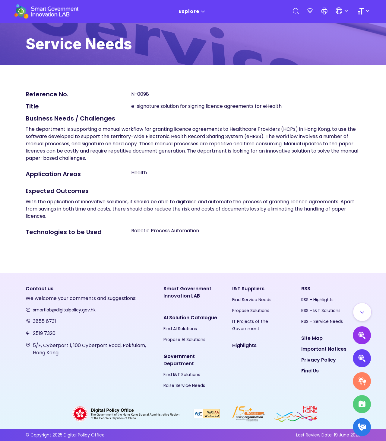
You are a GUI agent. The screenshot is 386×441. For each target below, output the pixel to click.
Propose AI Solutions (184, 339)
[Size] (364, 11)
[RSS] (310, 11)
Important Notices (323, 349)
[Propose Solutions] (362, 358)
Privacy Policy (318, 359)
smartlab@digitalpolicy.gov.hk (64, 310)
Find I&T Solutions (181, 375)
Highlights (244, 345)
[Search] (295, 11)
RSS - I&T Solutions (320, 310)
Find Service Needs (251, 300)
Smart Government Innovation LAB (187, 292)
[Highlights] (362, 404)
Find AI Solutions (180, 329)
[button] (324, 11)
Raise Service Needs (184, 385)
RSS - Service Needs (322, 321)
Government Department (179, 360)
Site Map (312, 338)
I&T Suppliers (248, 288)
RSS (305, 288)
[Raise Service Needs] (362, 381)
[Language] (342, 11)
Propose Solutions (250, 310)
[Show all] (362, 312)
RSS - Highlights (317, 300)
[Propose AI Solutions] (362, 335)
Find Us (310, 370)
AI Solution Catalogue (190, 317)
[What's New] (362, 427)
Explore (193, 11)
